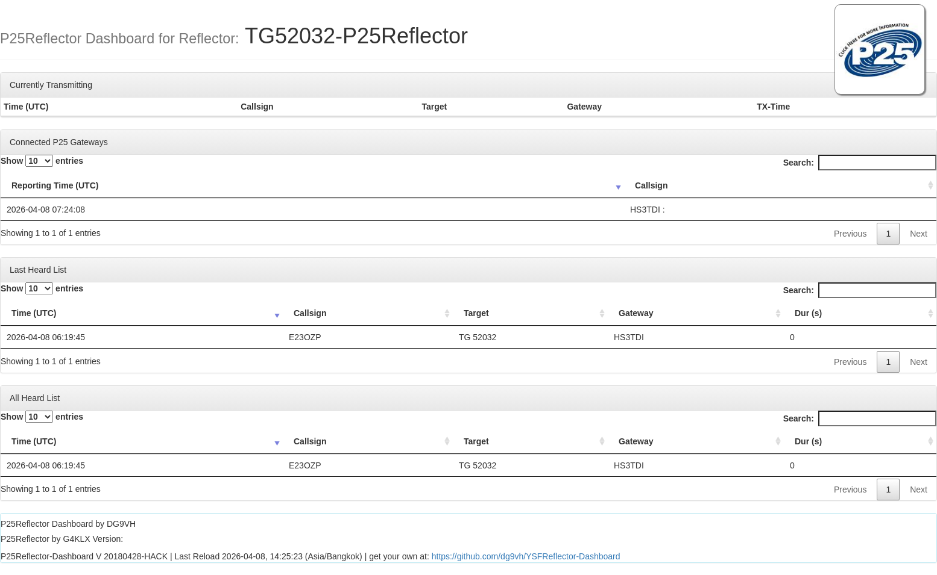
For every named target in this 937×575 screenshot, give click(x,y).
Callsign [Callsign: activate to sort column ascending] (651, 185)
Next (918, 233)
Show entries (42, 161)
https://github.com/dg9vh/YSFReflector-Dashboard (526, 556)
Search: (859, 162)
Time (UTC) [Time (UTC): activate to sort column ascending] (33, 313)
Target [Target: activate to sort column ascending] (476, 313)
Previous (850, 233)
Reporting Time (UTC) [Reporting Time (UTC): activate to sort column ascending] (54, 185)
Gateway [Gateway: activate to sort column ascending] (636, 313)
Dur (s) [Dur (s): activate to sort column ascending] (808, 313)
